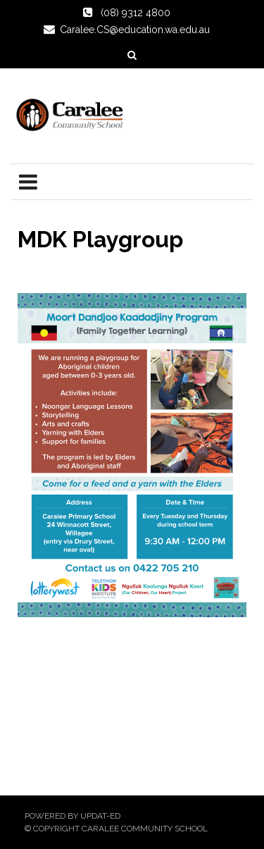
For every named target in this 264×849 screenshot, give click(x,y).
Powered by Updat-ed (72, 816)
